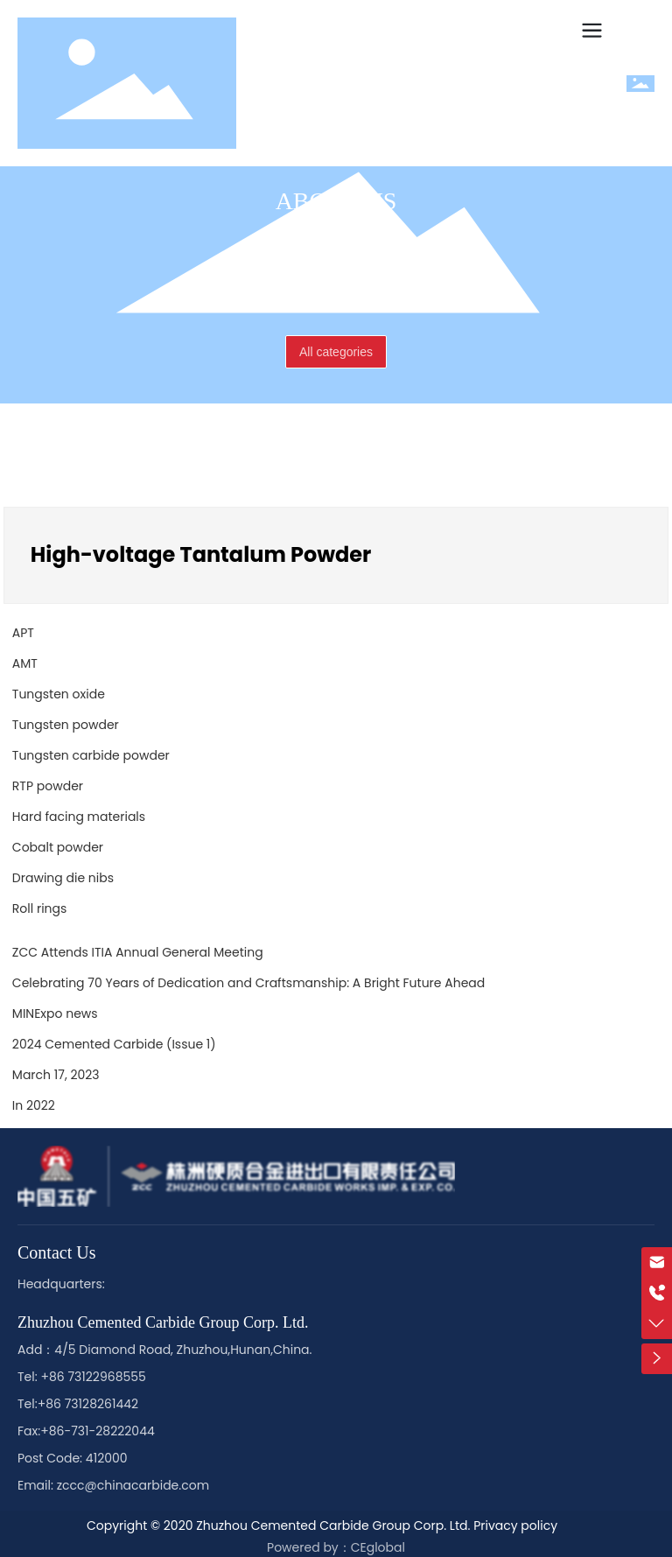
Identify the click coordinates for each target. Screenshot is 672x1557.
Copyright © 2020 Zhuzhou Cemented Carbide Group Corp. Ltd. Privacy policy (322, 1525)
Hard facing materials (78, 816)
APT (23, 633)
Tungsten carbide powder (91, 755)
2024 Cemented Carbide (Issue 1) (114, 1044)
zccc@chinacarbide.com (133, 1485)
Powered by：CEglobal (336, 1547)
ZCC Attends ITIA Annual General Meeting (137, 952)
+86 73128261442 (88, 1404)
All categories (336, 352)
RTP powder (47, 786)
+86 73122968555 (92, 1376)
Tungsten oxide (58, 694)
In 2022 (33, 1105)
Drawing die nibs (63, 878)
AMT (25, 663)
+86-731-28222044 (97, 1431)
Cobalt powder (57, 847)
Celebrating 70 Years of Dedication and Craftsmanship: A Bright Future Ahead (248, 983)
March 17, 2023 (56, 1075)
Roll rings (39, 908)
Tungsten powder (65, 724)
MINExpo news (55, 1013)
